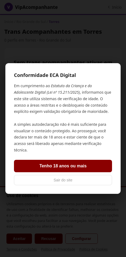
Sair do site (62, 180)
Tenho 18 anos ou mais (63, 166)
